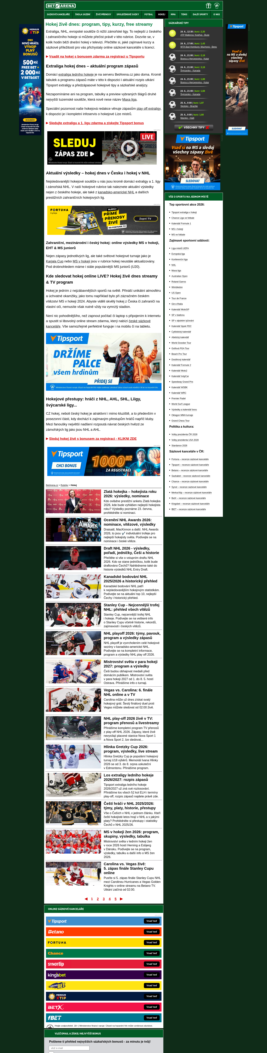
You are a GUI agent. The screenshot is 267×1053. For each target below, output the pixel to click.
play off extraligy (148, 108)
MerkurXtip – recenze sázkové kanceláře (192, 622)
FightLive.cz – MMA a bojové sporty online (73, 957)
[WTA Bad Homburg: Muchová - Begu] (173, 174)
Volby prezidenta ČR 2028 (184, 564)
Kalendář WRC (179, 522)
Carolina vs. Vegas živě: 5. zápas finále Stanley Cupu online (129, 868)
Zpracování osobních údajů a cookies (129, 1047)
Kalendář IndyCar (180, 505)
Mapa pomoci (141, 1039)
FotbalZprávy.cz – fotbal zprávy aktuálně (73, 962)
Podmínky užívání (98, 1047)
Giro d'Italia (177, 433)
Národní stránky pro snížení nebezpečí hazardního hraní (177, 1039)
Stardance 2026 (179, 575)
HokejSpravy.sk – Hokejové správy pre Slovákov (128, 984)
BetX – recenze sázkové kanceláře (189, 627)
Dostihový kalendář (181, 489)
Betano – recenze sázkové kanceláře (190, 600)
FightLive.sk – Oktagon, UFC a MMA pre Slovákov (129, 979)
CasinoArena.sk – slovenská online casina (125, 995)
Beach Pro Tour (179, 483)
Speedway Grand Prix (182, 511)
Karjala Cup (54, 261)
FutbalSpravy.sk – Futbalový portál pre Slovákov (128, 990)
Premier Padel (179, 528)
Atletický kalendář (180, 466)
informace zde (109, 1031)
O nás (47, 1047)
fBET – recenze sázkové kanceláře (189, 638)
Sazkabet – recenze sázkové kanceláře (191, 605)
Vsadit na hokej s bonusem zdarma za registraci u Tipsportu (96, 56)
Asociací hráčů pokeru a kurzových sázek (67, 1020)
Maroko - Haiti (187, 247)
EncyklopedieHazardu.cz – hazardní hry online (127, 957)
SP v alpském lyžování (183, 450)
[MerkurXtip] (30, 134)
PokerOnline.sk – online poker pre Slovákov (126, 1001)
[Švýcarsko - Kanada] (173, 198)
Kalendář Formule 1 (181, 353)
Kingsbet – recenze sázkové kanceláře (191, 633)
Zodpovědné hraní (196, 1016)
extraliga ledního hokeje (76, 74)
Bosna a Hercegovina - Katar (194, 188)
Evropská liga (178, 383)
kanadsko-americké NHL (116, 192)
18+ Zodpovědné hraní (162, 1047)
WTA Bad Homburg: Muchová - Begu (198, 176)
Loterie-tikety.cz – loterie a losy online (123, 968)
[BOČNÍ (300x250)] (192, 318)
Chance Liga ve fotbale (183, 347)
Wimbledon (177, 416)
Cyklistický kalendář (181, 461)
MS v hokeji (81, 261)
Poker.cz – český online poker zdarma (71, 995)
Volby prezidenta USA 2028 (185, 569)
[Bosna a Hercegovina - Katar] (173, 186)
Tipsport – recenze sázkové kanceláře (190, 594)
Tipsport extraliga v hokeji (184, 341)
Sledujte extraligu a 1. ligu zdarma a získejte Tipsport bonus (96, 123)
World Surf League (181, 533)
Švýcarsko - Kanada (190, 200)
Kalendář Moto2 (179, 500)
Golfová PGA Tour (180, 478)
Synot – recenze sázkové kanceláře (189, 616)
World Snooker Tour (181, 472)
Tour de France (179, 428)
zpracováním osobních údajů (82, 931)
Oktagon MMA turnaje (182, 544)
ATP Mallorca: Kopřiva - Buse (194, 164)
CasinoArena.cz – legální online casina (72, 1001)
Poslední (121, 899)
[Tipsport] (237, 134)
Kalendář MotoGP (180, 439)
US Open (176, 422)
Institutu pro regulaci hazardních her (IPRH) (134, 1016)
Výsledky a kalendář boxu (184, 539)
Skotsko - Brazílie (189, 235)
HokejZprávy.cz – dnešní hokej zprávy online (75, 968)
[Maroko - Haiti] (173, 245)
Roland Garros (179, 411)
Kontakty (58, 1047)
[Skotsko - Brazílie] (173, 234)
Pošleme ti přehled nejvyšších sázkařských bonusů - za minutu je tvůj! (100, 917)
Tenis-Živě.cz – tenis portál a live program (73, 973)
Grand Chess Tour (180, 550)
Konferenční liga (180, 389)
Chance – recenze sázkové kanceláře (190, 611)
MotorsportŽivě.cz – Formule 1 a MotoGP (73, 979)
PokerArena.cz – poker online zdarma (71, 990)
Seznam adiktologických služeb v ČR (115, 1039)
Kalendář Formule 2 (181, 494)
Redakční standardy (76, 1047)
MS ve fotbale (178, 364)
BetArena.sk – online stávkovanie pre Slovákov (128, 973)
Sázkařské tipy (179, 152)
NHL (174, 394)
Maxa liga (129, 99)
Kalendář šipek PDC (182, 455)
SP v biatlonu (178, 444)
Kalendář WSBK (180, 516)
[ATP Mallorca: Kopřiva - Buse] (173, 162)
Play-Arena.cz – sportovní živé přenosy (72, 984)
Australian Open (179, 405)
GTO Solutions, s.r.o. (190, 1047)
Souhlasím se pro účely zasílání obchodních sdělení (94, 931)
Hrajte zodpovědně (54, 1027)
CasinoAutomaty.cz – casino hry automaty (125, 962)
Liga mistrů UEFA (180, 377)
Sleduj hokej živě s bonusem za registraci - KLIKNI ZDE (93, 439)
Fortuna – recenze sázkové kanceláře (190, 588)
